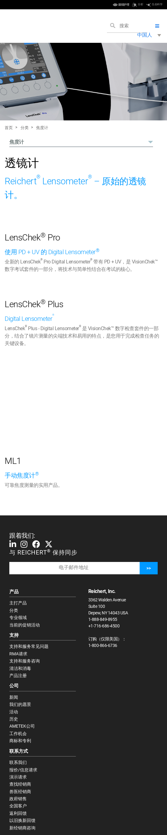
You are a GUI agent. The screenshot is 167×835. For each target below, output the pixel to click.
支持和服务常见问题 (29, 646)
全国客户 (18, 805)
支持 (14, 635)
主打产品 (18, 602)
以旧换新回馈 (22, 820)
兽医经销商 (20, 791)
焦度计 (42, 128)
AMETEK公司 (22, 726)
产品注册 (18, 675)
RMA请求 (18, 653)
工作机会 (18, 733)
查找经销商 (20, 784)
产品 (14, 592)
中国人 (144, 35)
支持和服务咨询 (24, 660)
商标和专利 (20, 740)
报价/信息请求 (23, 769)
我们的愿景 (20, 704)
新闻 (13, 697)
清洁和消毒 (20, 668)
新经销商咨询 (22, 827)
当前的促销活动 (24, 624)
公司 (14, 686)
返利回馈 (18, 813)
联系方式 (18, 751)
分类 (25, 128)
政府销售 (18, 798)
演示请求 (18, 776)
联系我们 (18, 762)
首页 (9, 128)
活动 (13, 711)
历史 (13, 718)
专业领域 (18, 617)
